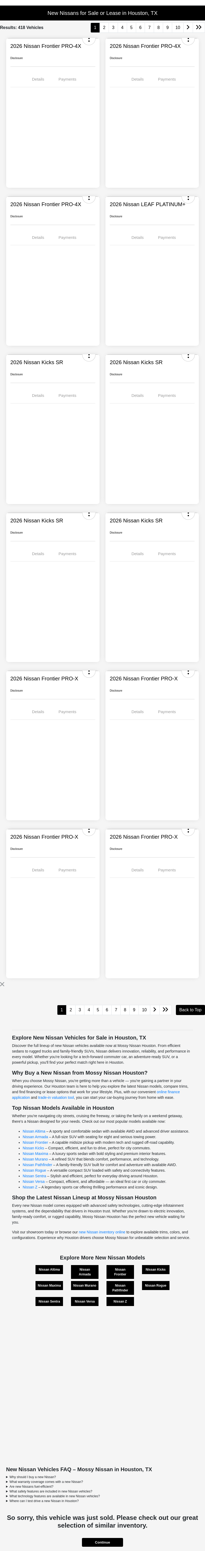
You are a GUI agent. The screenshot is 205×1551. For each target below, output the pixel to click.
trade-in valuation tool (56, 1097)
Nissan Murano (35, 1159)
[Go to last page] (199, 28)
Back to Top (190, 1010)
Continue (102, 1542)
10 (177, 27)
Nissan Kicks (33, 1148)
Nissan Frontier (35, 1142)
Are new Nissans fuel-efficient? (31, 1486)
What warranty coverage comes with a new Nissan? (46, 1482)
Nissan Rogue (34, 1170)
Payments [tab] (67, 79)
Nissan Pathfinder (37, 1165)
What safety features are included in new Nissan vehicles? (50, 1491)
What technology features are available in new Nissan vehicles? (54, 1496)
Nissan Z (30, 1187)
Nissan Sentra (34, 1176)
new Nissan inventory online (102, 1232)
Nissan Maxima (35, 1153)
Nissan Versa (34, 1181)
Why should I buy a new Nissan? (32, 1477)
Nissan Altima (34, 1131)
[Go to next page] (188, 28)
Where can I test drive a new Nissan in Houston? (43, 1501)
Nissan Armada (35, 1137)
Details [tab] (38, 79)
